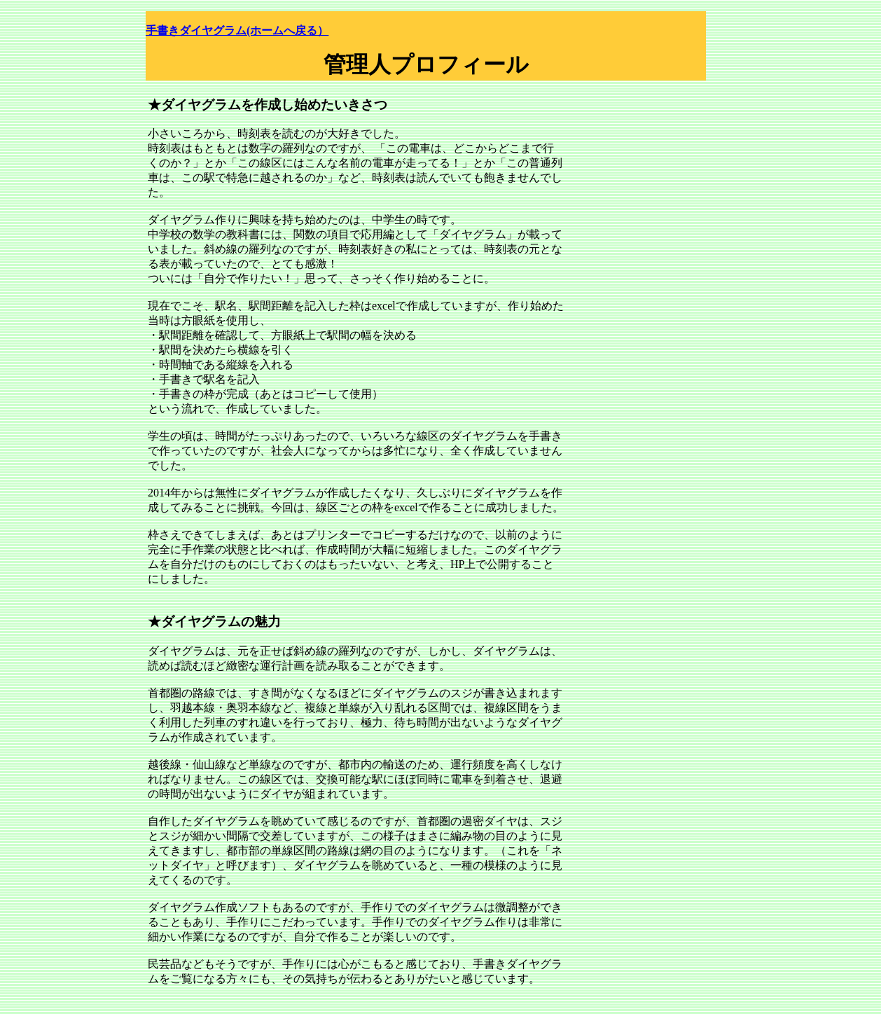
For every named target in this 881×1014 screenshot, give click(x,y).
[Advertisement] (653, 154)
